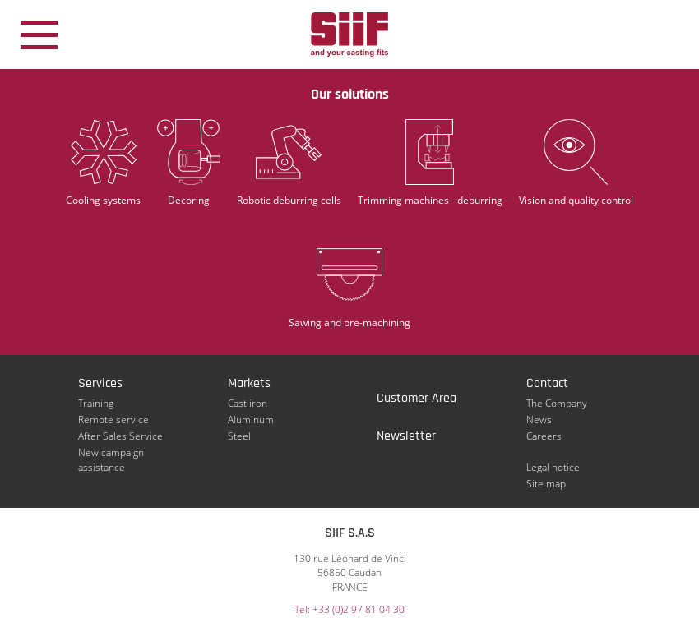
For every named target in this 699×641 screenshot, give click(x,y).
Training (95, 403)
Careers (544, 436)
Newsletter (406, 436)
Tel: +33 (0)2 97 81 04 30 (349, 609)
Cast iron (247, 403)
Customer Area (416, 398)
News (539, 420)
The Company (556, 403)
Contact (547, 383)
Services (100, 383)
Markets (249, 383)
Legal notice (553, 467)
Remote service (113, 420)
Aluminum (251, 420)
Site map (546, 484)
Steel (239, 436)
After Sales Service (120, 436)
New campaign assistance (111, 452)
